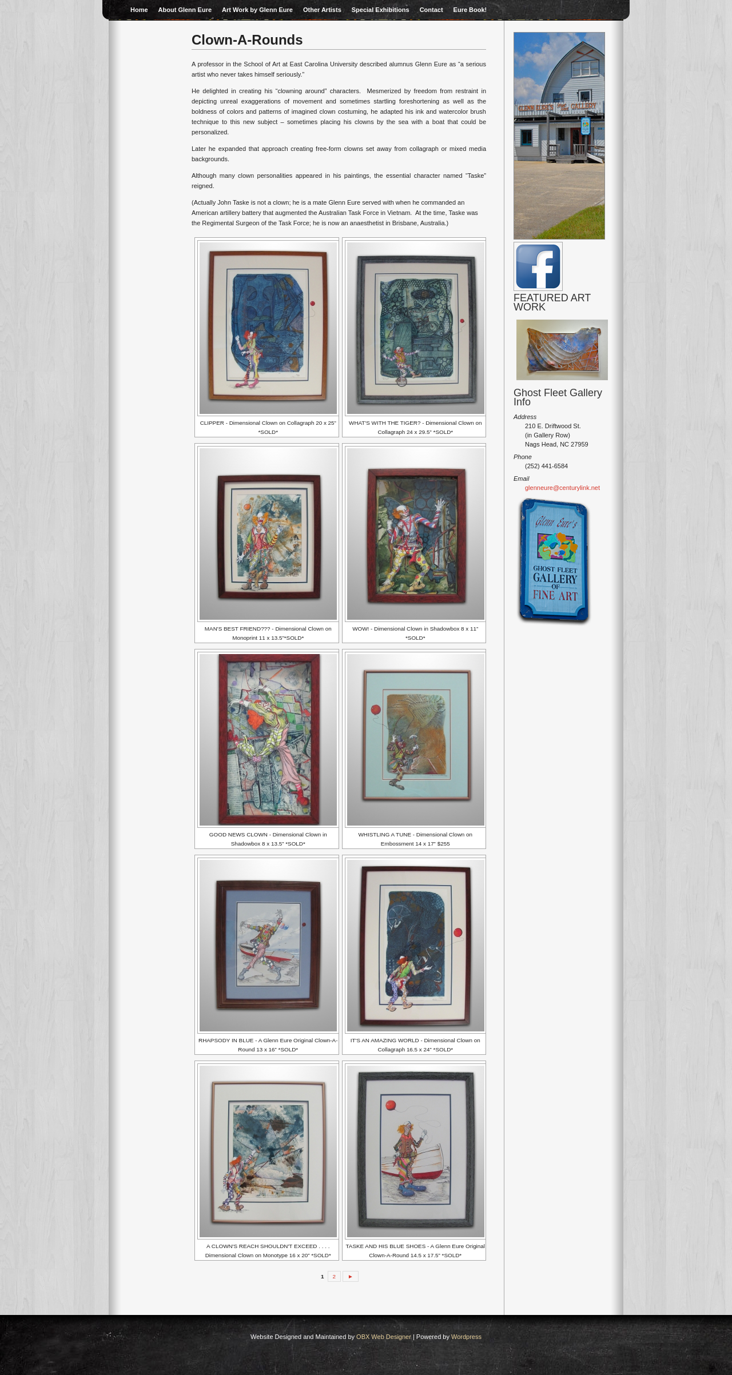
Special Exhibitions (380, 9)
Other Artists (322, 9)
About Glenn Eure (185, 9)
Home (139, 9)
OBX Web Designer (383, 1336)
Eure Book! (470, 9)
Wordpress (466, 1336)
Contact (431, 9)
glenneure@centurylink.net (562, 487)
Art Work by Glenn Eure (257, 9)
